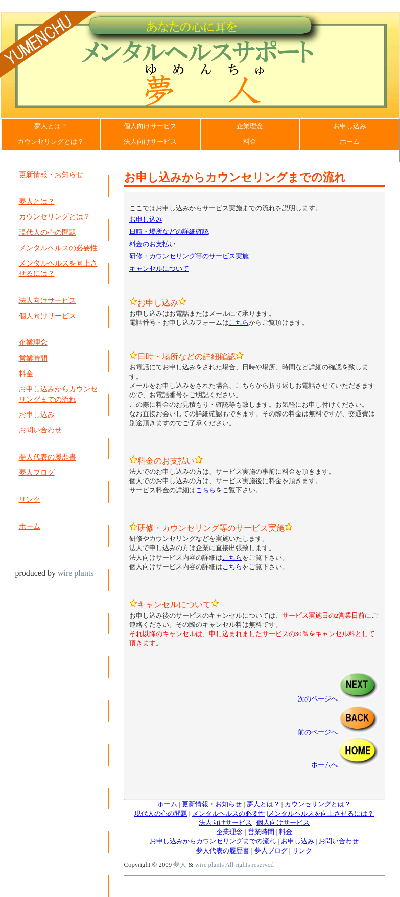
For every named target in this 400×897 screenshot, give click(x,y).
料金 (249, 141)
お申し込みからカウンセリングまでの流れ (58, 394)
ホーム (350, 141)
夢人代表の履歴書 (47, 457)
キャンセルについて (159, 268)
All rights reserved (249, 864)
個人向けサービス (150, 126)
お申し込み (349, 126)
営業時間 (33, 358)
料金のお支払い (152, 244)
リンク (29, 499)
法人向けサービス (150, 141)
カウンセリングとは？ (50, 141)
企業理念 (250, 126)
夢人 (179, 864)
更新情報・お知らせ (51, 174)
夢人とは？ (50, 126)
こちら (239, 322)
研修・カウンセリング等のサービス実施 (189, 256)
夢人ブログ (37, 472)
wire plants (75, 572)
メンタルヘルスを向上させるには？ (58, 268)
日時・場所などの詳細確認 (169, 231)
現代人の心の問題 (47, 232)
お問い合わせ (40, 430)
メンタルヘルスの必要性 (58, 248)
